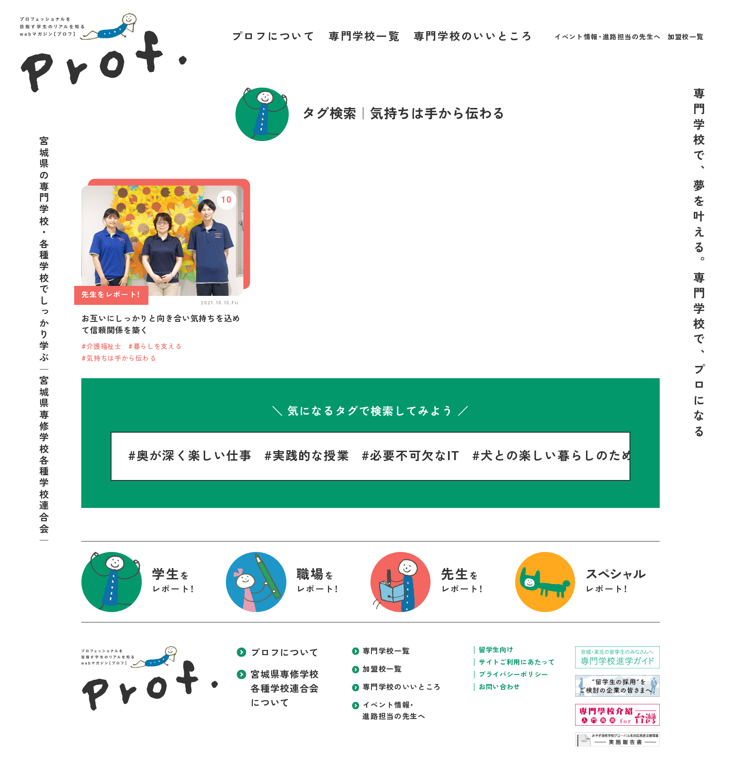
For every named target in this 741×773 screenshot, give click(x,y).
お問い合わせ (499, 687)
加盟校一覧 (686, 37)
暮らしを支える (157, 346)
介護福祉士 (103, 346)
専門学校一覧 (364, 36)
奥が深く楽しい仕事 (194, 456)
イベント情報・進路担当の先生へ (607, 37)
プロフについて (273, 36)
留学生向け (496, 650)
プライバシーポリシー (513, 674)
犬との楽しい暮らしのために (564, 456)
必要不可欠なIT (415, 456)
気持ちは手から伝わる (121, 358)
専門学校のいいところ (473, 36)
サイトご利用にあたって (517, 662)
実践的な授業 (311, 456)
